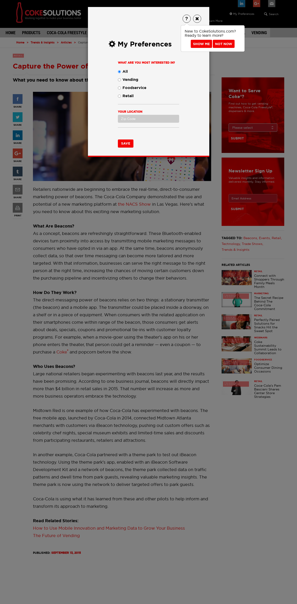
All (123, 71)
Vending (128, 79)
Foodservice (132, 87)
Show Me (201, 44)
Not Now (223, 44)
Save (125, 143)
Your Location (130, 112)
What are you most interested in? (146, 63)
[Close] (197, 19)
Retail (126, 95)
